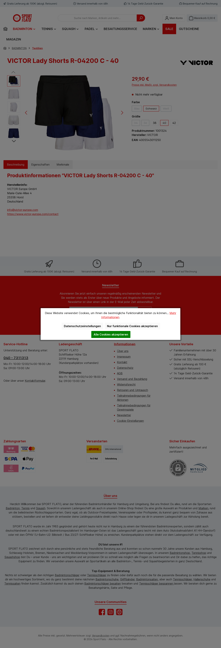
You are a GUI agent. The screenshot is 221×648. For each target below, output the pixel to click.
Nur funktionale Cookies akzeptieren (132, 326)
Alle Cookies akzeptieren (111, 334)
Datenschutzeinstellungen (82, 326)
